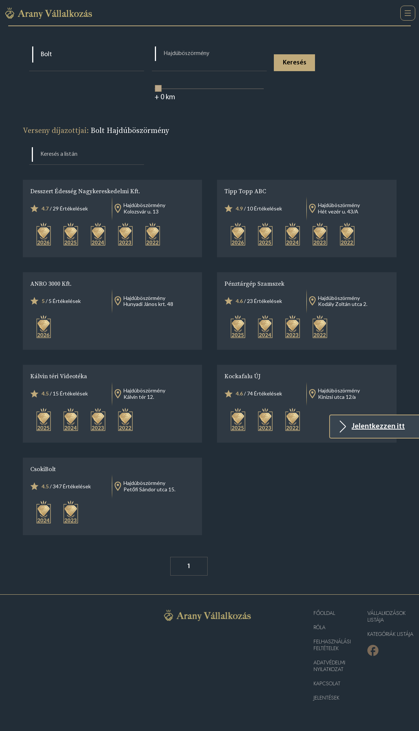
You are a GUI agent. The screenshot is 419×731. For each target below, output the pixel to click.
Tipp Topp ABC (245, 191)
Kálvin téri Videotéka (58, 376)
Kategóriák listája (390, 634)
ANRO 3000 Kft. (50, 283)
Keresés (295, 62)
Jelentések (326, 697)
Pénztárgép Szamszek (254, 283)
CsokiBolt (43, 469)
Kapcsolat (327, 683)
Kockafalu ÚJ (242, 376)
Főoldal (324, 613)
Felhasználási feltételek (332, 645)
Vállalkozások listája (386, 617)
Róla (319, 627)
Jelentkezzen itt (378, 426)
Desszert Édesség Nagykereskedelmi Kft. (85, 191)
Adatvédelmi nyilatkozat (329, 666)
